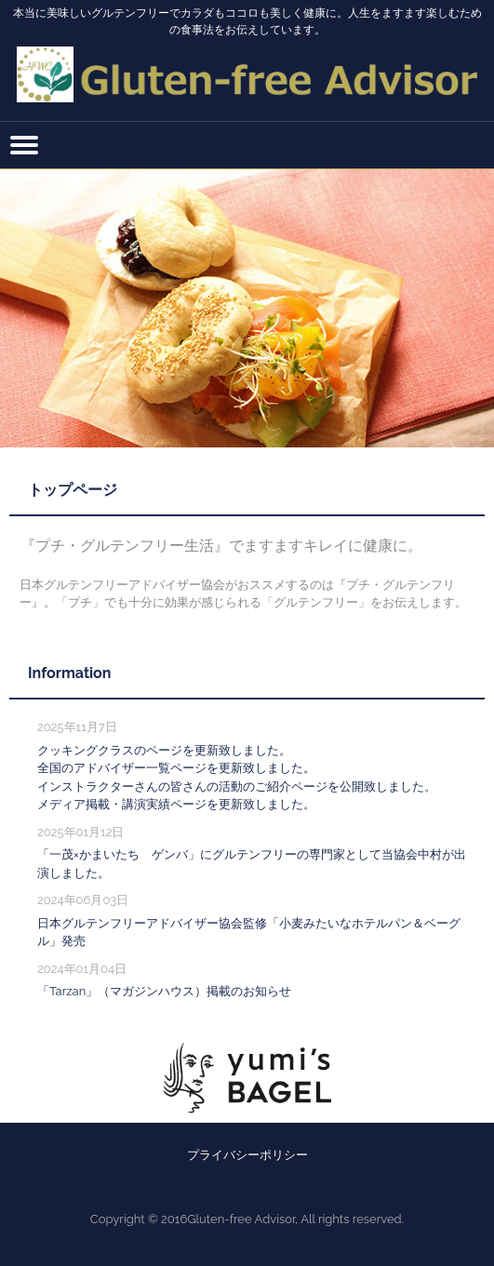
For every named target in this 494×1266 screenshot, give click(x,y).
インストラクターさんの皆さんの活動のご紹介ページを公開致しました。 (236, 786)
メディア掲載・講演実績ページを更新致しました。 (176, 804)
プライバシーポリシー (247, 1155)
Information (70, 673)
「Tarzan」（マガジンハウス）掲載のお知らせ (164, 991)
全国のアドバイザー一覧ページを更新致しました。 (176, 768)
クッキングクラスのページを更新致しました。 (164, 750)
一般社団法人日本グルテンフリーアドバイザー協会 (247, 65)
